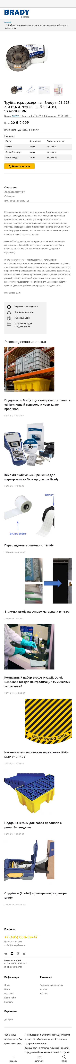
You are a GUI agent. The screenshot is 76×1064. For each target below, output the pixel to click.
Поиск (7, 989)
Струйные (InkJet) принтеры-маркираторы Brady (35, 895)
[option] (38, 57)
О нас (7, 985)
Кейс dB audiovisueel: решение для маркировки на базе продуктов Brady (31, 477)
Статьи (43, 989)
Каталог (44, 993)
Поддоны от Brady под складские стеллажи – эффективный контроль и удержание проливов (37, 404)
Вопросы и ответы (16, 200)
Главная (7, 22)
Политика (8, 993)
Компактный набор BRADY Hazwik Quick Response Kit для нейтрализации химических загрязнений (37, 682)
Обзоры (9, 196)
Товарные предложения (51, 985)
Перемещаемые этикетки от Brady (29, 545)
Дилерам (8, 1019)
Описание (10, 187)
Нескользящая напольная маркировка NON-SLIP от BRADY (36, 755)
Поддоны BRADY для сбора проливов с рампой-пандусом (33, 825)
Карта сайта (10, 998)
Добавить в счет (19, 166)
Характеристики (14, 191)
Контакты (8, 1002)
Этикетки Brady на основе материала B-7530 (36, 611)
